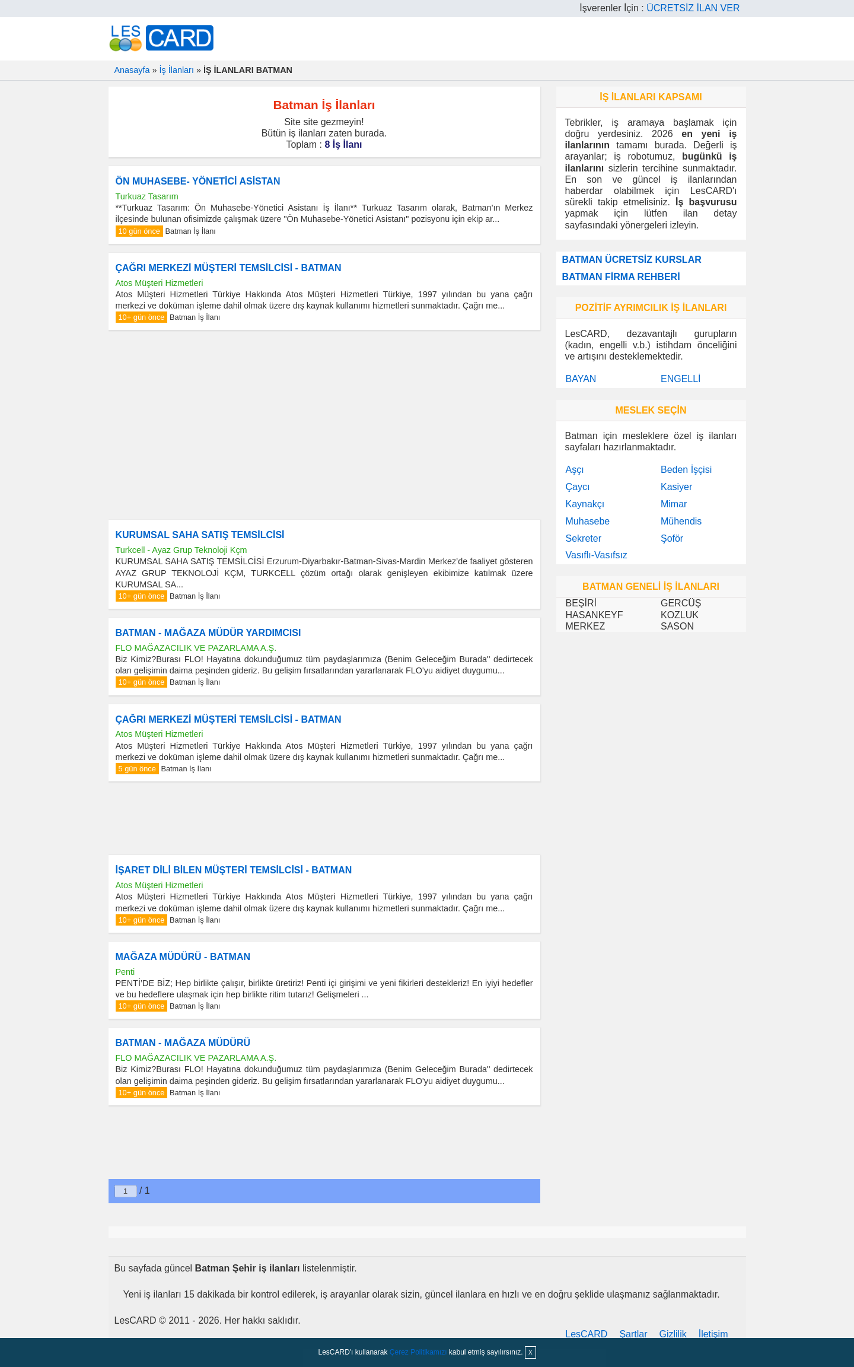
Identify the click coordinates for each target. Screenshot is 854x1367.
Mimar (674, 504)
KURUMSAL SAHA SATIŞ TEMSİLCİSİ (200, 535)
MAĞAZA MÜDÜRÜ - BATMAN (183, 957)
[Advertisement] (324, 425)
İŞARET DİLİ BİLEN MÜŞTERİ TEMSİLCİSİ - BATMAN (234, 870)
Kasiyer (676, 487)
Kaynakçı (585, 504)
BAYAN (581, 379)
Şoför (672, 538)
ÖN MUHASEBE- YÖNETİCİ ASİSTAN (198, 181)
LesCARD (586, 1334)
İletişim (713, 1334)
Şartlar (633, 1334)
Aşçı (575, 470)
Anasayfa (132, 70)
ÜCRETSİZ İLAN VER (693, 8)
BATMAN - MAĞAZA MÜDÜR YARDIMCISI (208, 633)
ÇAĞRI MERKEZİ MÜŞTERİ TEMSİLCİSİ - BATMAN (229, 268)
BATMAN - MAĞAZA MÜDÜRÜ (183, 1043)
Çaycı (578, 487)
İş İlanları (177, 70)
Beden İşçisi (686, 470)
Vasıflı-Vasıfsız (596, 555)
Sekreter (583, 538)
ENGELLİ (681, 379)
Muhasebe (588, 521)
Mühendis (681, 521)
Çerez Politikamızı (418, 1352)
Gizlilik (673, 1334)
